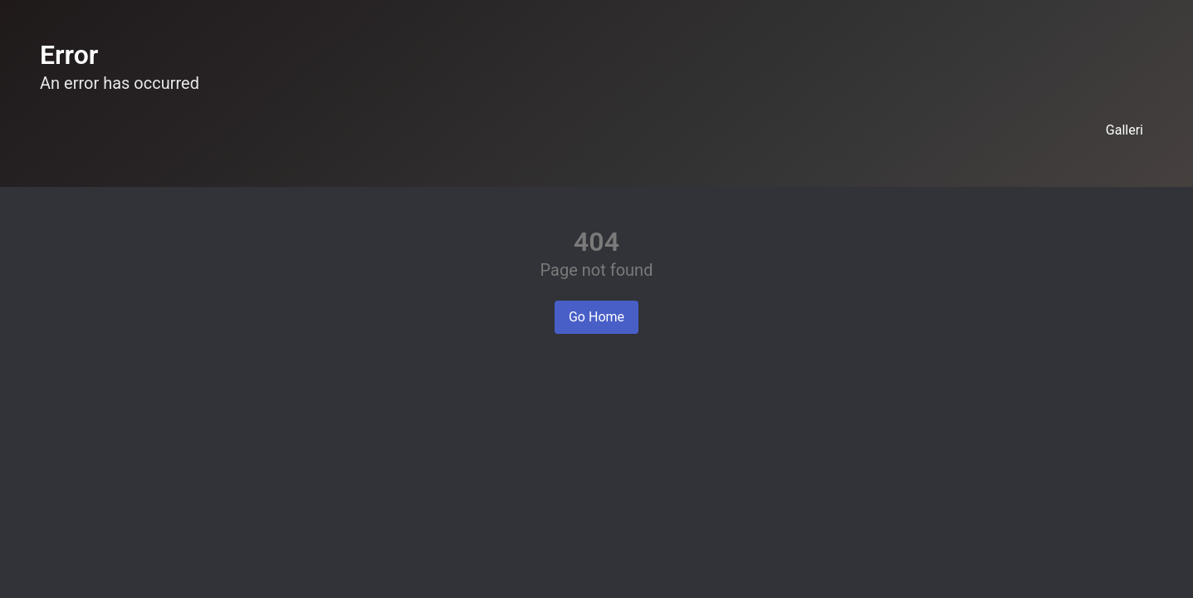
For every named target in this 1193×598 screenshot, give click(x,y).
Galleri (1124, 130)
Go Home (596, 317)
